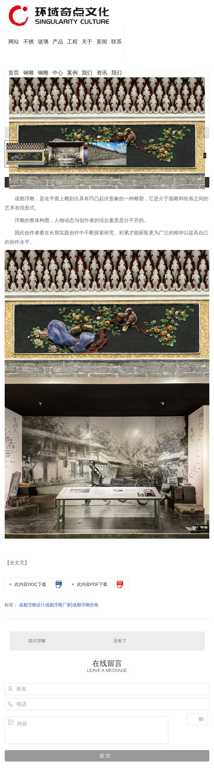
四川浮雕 (37, 640)
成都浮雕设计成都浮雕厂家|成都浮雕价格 (58, 604)
